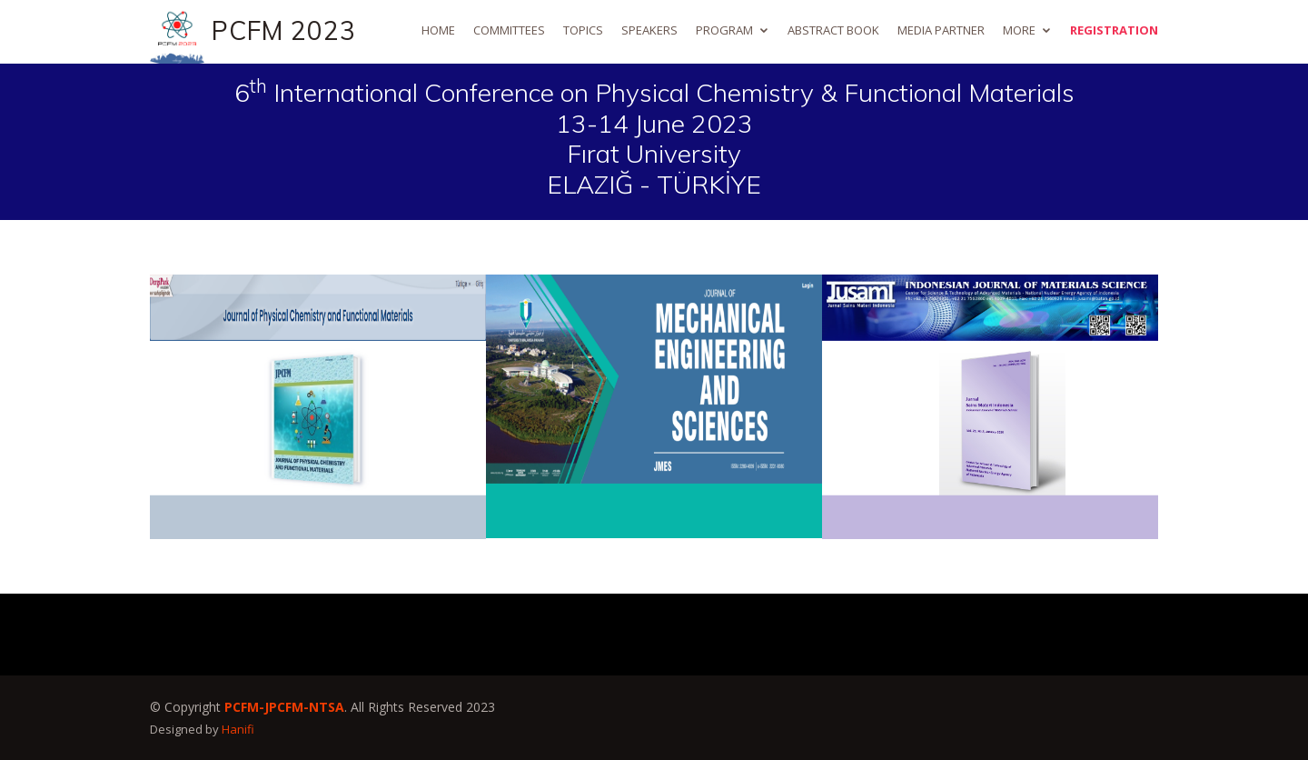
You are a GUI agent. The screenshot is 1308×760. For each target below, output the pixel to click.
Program (724, 30)
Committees (509, 30)
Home (438, 30)
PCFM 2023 (284, 30)
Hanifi (238, 729)
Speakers (649, 30)
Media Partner (941, 30)
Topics (583, 30)
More (1019, 30)
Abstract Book (833, 30)
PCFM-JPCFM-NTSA (284, 706)
